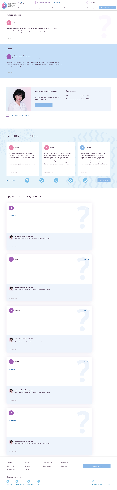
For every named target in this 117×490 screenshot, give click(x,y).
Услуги (31, 7)
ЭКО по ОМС (10, 466)
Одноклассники (20, 482)
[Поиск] (105, 2)
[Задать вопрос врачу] (44, 2)
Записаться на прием (107, 7)
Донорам (66, 7)
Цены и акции (43, 7)
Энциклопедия (91, 7)
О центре (21, 7)
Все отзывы (10, 180)
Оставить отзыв (104, 180)
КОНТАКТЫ (57, 2)
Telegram (39, 482)
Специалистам (78, 7)
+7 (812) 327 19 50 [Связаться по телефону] (24, 2)
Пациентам (55, 7)
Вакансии (64, 466)
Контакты (28, 470)
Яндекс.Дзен (30, 482)
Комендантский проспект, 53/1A (101, 484)
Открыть (86, 208)
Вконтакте (9, 482)
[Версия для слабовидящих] (86, 2)
